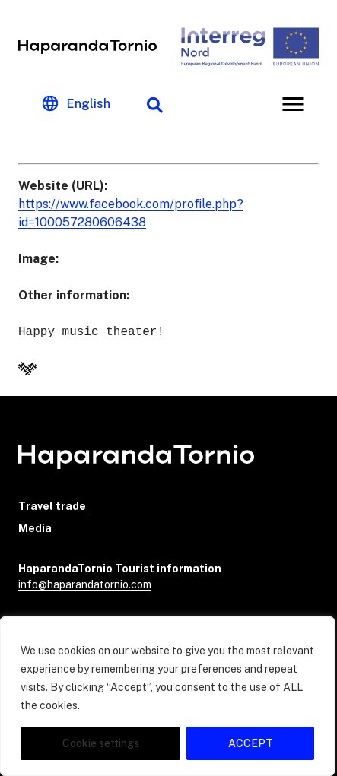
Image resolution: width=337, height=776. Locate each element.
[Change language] (76, 104)
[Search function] (154, 104)
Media (35, 528)
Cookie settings (100, 743)
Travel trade (52, 506)
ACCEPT (250, 743)
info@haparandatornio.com (84, 584)
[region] (167, 696)
